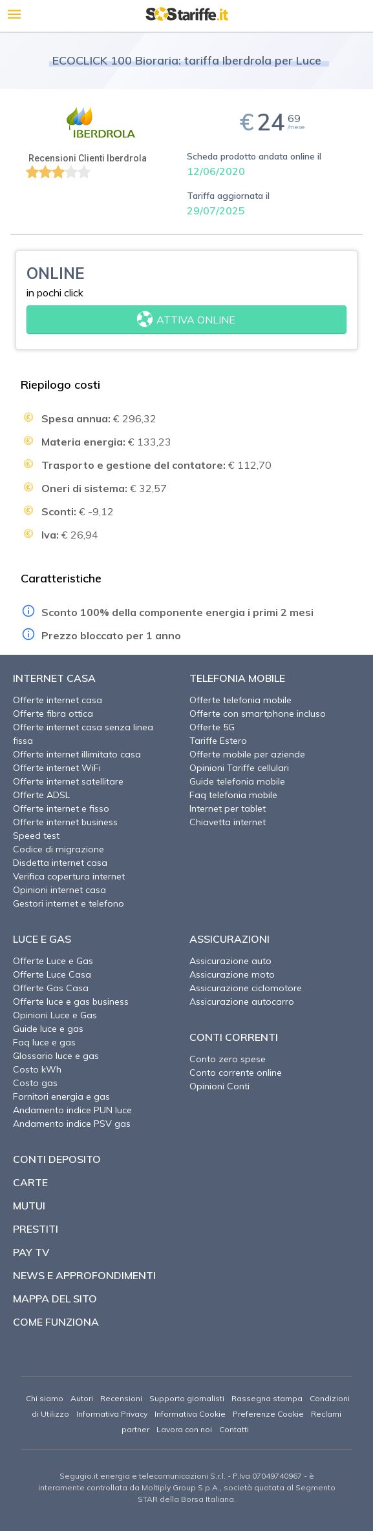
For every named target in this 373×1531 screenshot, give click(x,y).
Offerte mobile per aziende (247, 754)
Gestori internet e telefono (68, 903)
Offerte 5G (212, 727)
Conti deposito (57, 1159)
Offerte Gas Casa (51, 988)
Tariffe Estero (218, 740)
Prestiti (35, 1228)
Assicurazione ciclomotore (245, 988)
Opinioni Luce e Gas (55, 1015)
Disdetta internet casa (60, 862)
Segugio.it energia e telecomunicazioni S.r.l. (142, 1476)
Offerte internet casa (57, 700)
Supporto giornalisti (186, 1398)
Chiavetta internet (227, 822)
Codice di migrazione (58, 849)
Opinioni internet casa (59, 890)
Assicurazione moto (232, 974)
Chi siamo (44, 1398)
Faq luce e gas (44, 1042)
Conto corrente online (235, 1072)
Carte (30, 1182)
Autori (81, 1398)
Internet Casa (54, 678)
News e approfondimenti (84, 1275)
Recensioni (121, 1398)
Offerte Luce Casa (52, 974)
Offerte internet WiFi (57, 768)
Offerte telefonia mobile (240, 700)
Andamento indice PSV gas (72, 1123)
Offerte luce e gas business (71, 1001)
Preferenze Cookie (268, 1414)
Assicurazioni (229, 938)
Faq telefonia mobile (233, 795)
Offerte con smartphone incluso (257, 713)
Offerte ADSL (41, 795)
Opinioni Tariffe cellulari (239, 768)
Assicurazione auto (230, 961)
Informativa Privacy (111, 1414)
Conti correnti (233, 1037)
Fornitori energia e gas (61, 1096)
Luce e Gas (42, 938)
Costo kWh (37, 1069)
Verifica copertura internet (69, 876)
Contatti (234, 1429)
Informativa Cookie (190, 1414)
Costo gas (35, 1083)
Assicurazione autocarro (241, 1001)
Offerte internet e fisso (61, 808)
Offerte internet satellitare (68, 781)
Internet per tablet (227, 808)
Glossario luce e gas (56, 1056)
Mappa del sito (55, 1298)
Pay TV (31, 1252)
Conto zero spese (227, 1059)
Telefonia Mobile (237, 678)
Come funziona (56, 1321)
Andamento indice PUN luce (72, 1110)
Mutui (29, 1205)
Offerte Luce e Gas (53, 961)
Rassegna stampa (267, 1398)
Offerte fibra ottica (53, 713)
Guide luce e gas (48, 1028)
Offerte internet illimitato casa (77, 754)
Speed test (36, 835)
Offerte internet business (65, 822)
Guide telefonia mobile (237, 781)
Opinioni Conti (219, 1086)
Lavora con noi (184, 1429)
